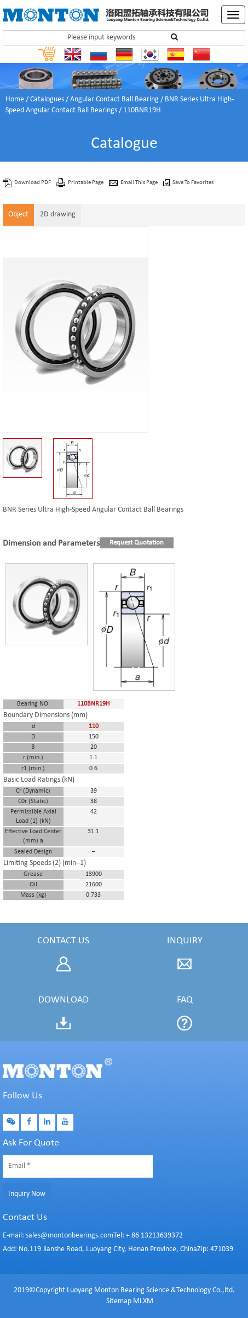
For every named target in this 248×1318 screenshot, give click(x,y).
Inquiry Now (26, 1194)
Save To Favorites (193, 183)
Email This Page (139, 183)
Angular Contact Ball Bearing (114, 99)
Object (18, 214)
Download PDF (33, 183)
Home (14, 99)
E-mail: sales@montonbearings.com (58, 1235)
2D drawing (58, 214)
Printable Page (86, 183)
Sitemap (118, 1301)
